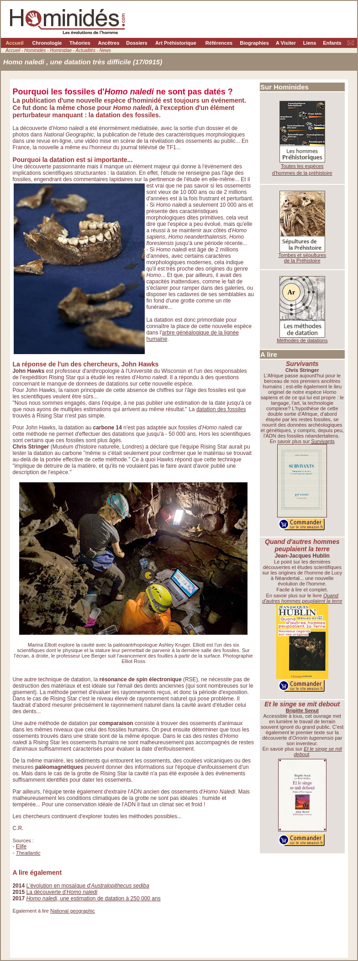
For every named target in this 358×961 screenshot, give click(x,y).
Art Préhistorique (175, 43)
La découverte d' (61, 892)
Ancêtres (108, 43)
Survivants (322, 441)
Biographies (254, 43)
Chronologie (47, 43)
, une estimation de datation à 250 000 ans (93, 898)
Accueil (14, 43)
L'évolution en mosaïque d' (87, 886)
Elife (21, 846)
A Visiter (286, 43)
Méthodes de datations (302, 340)
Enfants (332, 43)
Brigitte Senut (302, 710)
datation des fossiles (221, 409)
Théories (79, 43)
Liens (309, 43)
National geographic (72, 911)
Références (218, 43)
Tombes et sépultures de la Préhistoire (302, 257)
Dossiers (136, 43)
